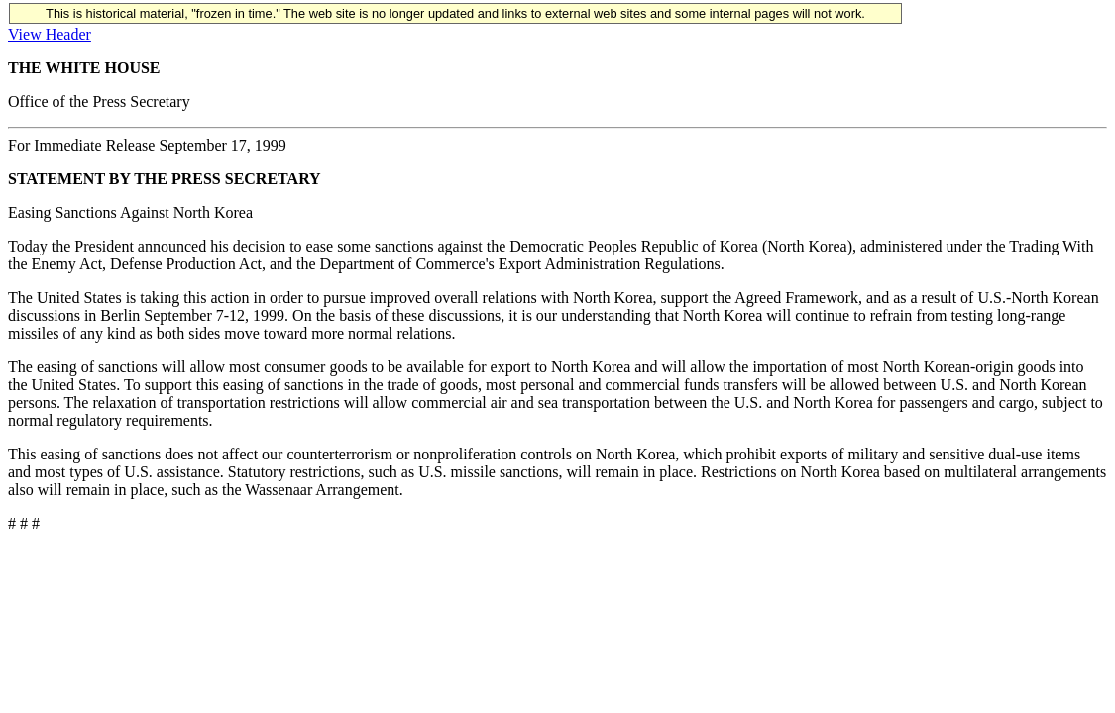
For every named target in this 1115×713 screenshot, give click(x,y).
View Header (49, 34)
